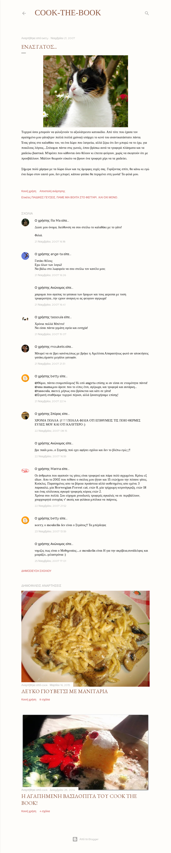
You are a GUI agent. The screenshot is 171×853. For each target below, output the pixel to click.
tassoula (57, 317)
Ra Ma (56, 221)
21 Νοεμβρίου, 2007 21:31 (50, 363)
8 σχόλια (45, 699)
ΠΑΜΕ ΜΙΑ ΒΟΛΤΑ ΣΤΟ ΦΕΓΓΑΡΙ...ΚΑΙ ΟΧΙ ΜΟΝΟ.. (87, 197)
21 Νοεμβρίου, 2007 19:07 (50, 334)
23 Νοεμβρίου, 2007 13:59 (50, 531)
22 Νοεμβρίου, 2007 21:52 (50, 505)
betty (55, 376)
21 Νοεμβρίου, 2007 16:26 (50, 275)
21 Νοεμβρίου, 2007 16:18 (50, 241)
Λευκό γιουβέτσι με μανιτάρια (64, 691)
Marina (56, 469)
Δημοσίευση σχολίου (36, 571)
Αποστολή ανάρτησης (52, 191)
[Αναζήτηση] (147, 12)
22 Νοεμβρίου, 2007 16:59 (50, 456)
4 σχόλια (45, 811)
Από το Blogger (85, 839)
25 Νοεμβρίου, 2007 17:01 (50, 561)
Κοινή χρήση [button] (28, 191)
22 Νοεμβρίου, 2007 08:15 (51, 430)
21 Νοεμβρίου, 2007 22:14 (50, 401)
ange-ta (57, 254)
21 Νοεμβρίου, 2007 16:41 (50, 304)
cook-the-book (68, 12)
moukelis (58, 347)
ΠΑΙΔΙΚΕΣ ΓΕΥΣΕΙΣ (43, 197)
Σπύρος (56, 414)
